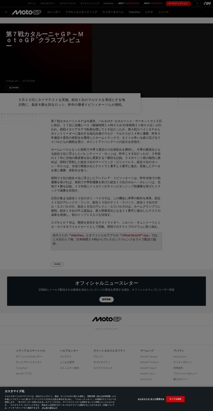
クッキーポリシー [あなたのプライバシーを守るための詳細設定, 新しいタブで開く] (49, 408)
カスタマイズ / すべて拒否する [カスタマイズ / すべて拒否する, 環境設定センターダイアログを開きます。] (151, 399)
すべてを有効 (175, 399)
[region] (106, 399)
